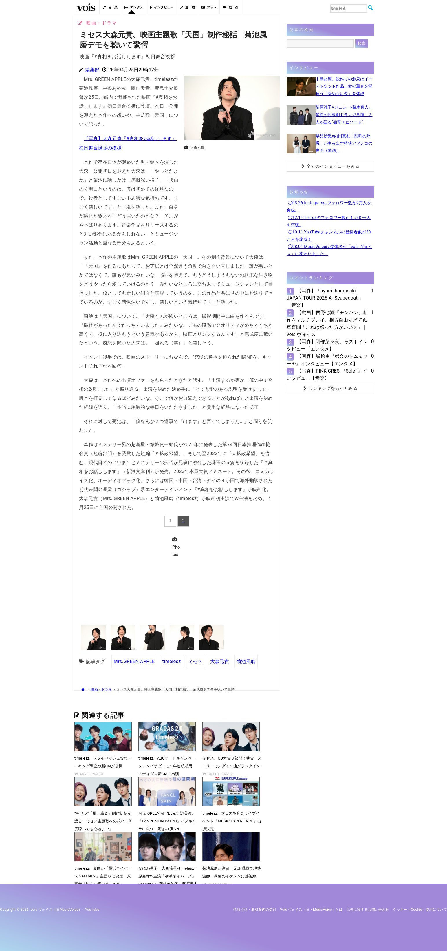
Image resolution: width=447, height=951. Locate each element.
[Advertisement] (229, 192)
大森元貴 (219, 660)
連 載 (187, 7)
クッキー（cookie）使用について (420, 909)
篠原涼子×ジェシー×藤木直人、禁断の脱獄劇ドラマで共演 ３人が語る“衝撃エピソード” (344, 114)
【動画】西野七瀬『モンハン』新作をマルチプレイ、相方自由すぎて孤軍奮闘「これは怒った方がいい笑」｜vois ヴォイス (327, 323)
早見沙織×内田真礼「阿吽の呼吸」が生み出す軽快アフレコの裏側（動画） (344, 143)
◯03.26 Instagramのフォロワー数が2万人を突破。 (329, 206)
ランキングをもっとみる (330, 388)
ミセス (195, 660)
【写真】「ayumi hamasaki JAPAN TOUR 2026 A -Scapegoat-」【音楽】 (325, 298)
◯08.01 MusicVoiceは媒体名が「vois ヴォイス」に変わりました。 (329, 250)
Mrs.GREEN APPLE (134, 660)
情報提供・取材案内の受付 (254, 909)
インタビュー (161, 7)
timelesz (171, 660)
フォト (209, 7)
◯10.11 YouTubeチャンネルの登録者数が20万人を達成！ (329, 236)
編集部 (92, 69)
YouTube (92, 909)
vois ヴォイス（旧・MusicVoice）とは (311, 909)
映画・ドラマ (101, 689)
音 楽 (110, 7)
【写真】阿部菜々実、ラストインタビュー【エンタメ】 (327, 345)
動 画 (230, 7)
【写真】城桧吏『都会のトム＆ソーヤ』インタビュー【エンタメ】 (327, 359)
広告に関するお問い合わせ (368, 909)
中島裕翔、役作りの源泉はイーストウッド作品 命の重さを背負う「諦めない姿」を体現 (344, 86)
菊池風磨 (246, 660)
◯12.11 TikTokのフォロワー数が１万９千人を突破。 (329, 221)
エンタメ (133, 7)
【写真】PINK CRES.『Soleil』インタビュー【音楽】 (327, 374)
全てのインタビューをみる (330, 166)
